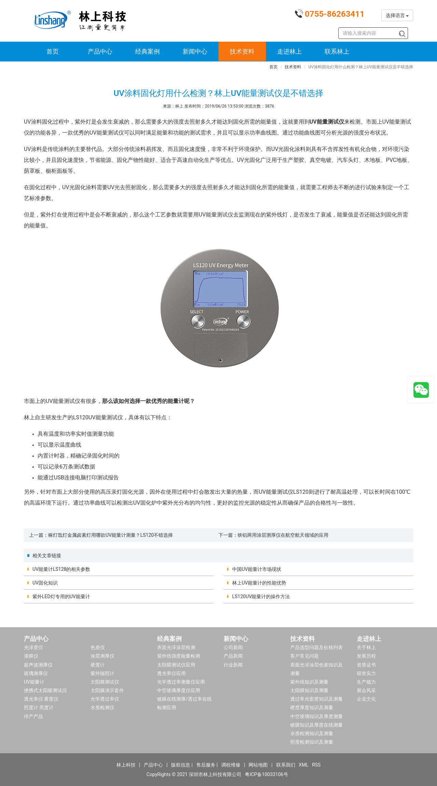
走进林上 (289, 51)
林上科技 (126, 765)
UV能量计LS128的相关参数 (61, 569)
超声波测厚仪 (38, 665)
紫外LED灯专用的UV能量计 (61, 596)
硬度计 (97, 665)
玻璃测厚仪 (36, 673)
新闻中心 (195, 51)
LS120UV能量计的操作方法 (261, 596)
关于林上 (366, 647)
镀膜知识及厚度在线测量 (316, 725)
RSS (316, 765)
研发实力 (366, 673)
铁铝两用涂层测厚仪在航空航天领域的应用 (283, 535)
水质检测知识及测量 (311, 733)
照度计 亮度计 (39, 707)
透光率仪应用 (171, 673)
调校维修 (230, 765)
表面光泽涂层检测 (176, 647)
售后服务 (205, 765)
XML (304, 765)
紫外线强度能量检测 (178, 656)
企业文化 (366, 699)
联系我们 (285, 765)
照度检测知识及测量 (311, 742)
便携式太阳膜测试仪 (45, 690)
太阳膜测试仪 (104, 682)
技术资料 (242, 51)
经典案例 (147, 51)
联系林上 (337, 51)
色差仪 (97, 647)
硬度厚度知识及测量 (311, 707)
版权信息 (180, 765)
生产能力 (366, 682)
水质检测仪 (102, 707)
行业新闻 (233, 665)
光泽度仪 (33, 647)
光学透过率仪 (104, 699)
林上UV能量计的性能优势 (259, 583)
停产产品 (33, 716)
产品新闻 (233, 656)
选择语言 (397, 15)
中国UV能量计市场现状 (256, 569)
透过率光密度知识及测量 (316, 699)
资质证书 (366, 665)
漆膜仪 (31, 656)
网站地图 (258, 765)
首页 (52, 51)
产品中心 (100, 51)
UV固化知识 (45, 583)
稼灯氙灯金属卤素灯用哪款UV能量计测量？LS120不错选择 (110, 535)
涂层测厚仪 (102, 656)
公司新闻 (233, 647)
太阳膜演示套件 (107, 690)
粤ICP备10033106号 (266, 774)
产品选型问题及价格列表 (316, 647)
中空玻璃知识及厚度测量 (316, 716)
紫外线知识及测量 (309, 682)
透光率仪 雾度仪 (41, 699)
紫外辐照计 (102, 673)
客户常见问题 (304, 656)
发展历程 (366, 656)
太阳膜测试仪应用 (176, 665)
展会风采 (366, 690)
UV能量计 (34, 682)
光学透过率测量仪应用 (181, 682)
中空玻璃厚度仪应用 (178, 690)
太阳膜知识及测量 (309, 690)
